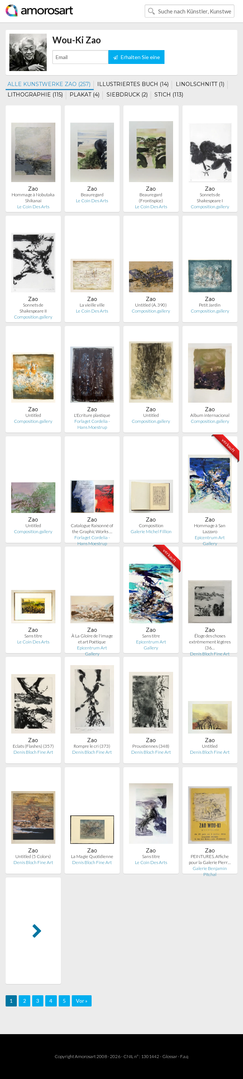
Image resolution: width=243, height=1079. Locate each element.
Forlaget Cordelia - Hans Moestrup (92, 424)
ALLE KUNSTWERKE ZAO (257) (48, 84)
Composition (151, 525)
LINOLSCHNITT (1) (200, 84)
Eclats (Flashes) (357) (33, 746)
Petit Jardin (210, 305)
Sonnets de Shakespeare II (33, 308)
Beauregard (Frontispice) (151, 197)
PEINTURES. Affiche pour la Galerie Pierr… (210, 859)
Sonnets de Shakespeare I (210, 197)
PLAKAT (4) (84, 94)
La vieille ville (92, 305)
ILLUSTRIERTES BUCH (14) (133, 84)
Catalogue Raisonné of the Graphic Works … (92, 528)
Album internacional (210, 415)
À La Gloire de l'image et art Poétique (92, 639)
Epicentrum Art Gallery (210, 540)
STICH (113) (168, 94)
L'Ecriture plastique (92, 415)
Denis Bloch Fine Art (210, 654)
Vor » (81, 1000)
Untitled (33, 415)
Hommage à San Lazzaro (209, 528)
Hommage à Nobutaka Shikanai (33, 197)
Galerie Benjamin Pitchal (210, 871)
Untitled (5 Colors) (33, 856)
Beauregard (92, 194)
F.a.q (184, 1056)
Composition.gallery (210, 206)
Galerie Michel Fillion (151, 531)
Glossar (169, 1056)
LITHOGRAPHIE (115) (35, 94)
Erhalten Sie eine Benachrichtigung (136, 59)
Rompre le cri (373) (92, 746)
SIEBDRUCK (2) (127, 94)
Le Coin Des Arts (33, 206)
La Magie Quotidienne (92, 856)
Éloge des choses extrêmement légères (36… (210, 642)
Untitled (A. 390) (151, 305)
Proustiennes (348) (150, 746)
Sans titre (33, 636)
